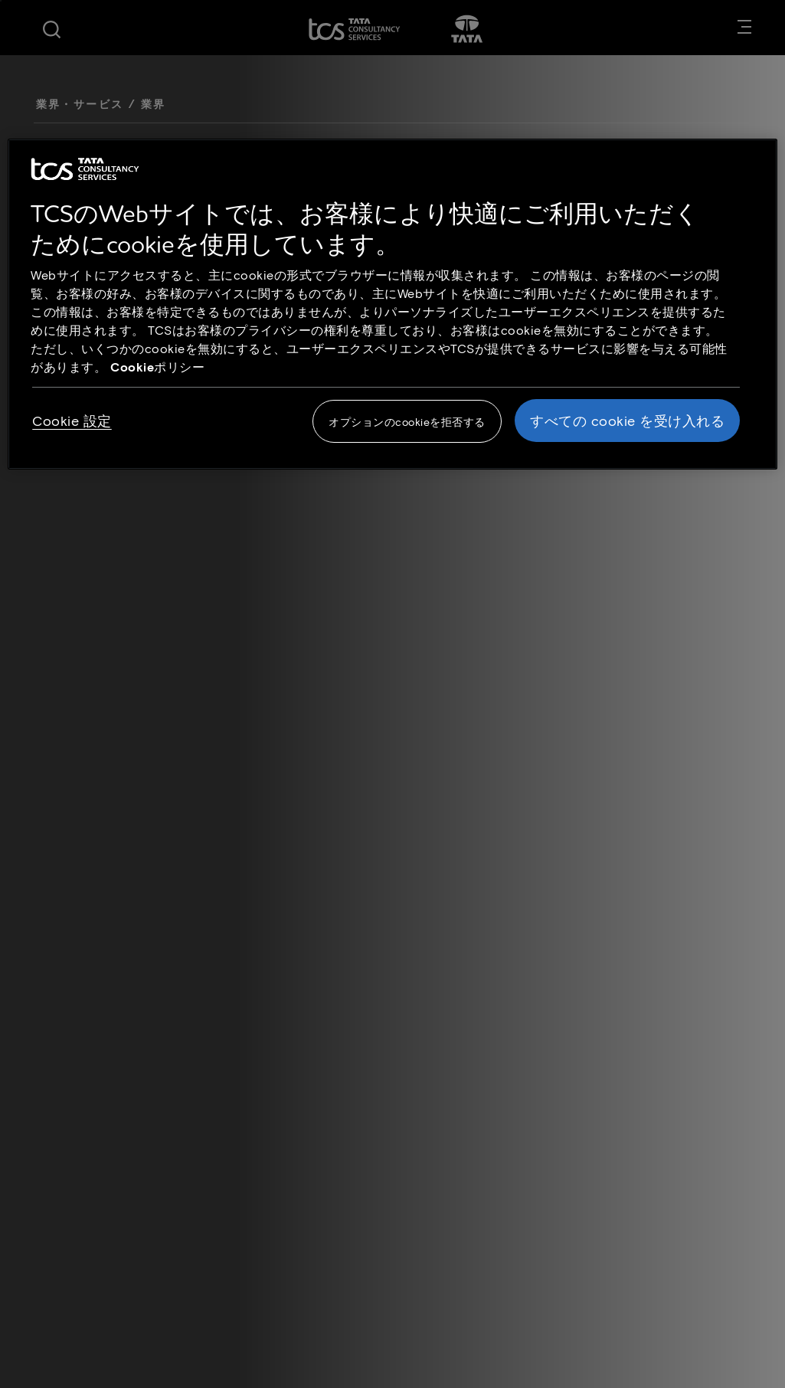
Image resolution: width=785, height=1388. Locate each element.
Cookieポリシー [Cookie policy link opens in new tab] (157, 366)
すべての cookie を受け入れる (627, 420)
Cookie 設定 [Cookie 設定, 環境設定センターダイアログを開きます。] (72, 420)
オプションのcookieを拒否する (407, 421)
